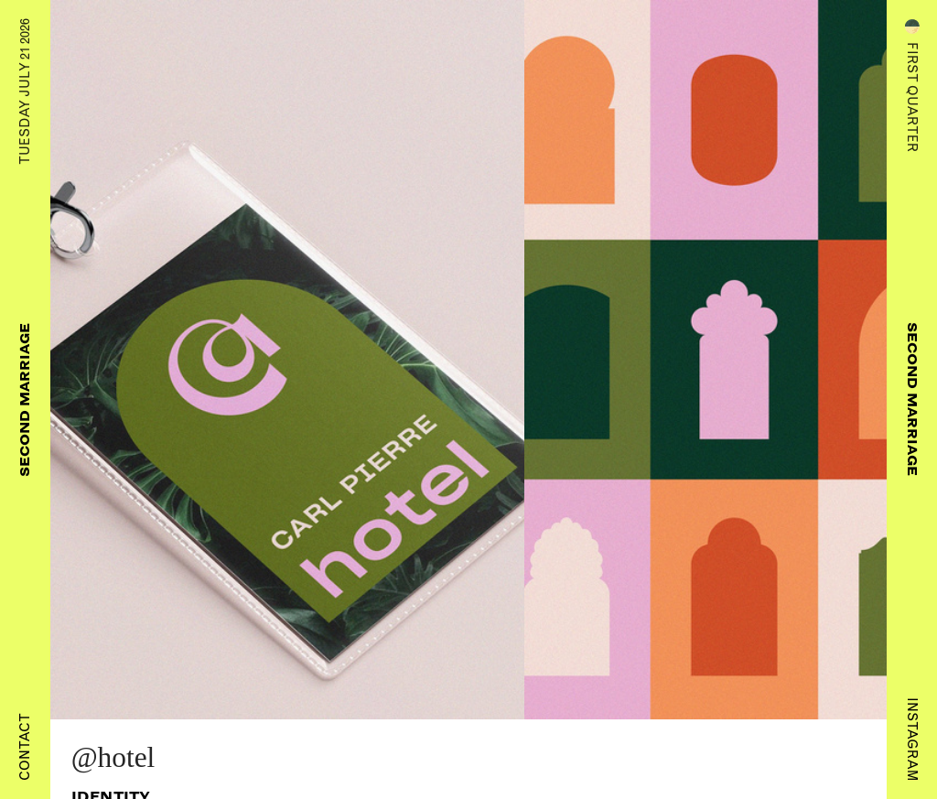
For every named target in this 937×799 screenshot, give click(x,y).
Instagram (912, 739)
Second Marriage (24, 400)
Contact (24, 747)
